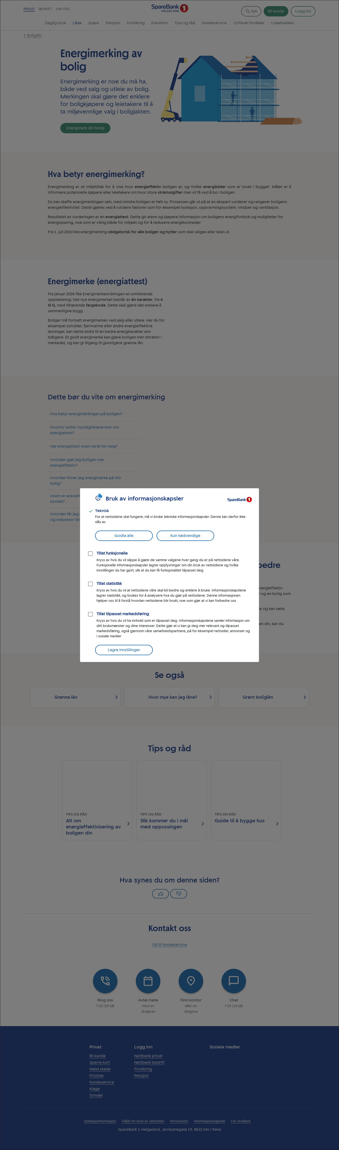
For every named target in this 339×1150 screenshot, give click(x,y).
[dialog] (169, 575)
